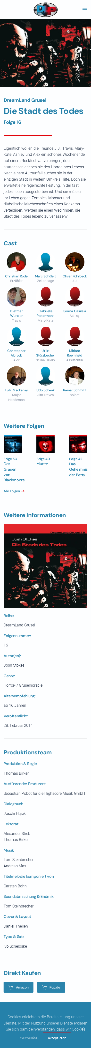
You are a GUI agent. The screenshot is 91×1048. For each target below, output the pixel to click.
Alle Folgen (11, 491)
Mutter (41, 463)
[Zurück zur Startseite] (45, 9)
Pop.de (50, 987)
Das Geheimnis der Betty (77, 469)
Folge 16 (12, 122)
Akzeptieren (57, 1038)
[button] (85, 9)
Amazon (17, 987)
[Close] (82, 1028)
